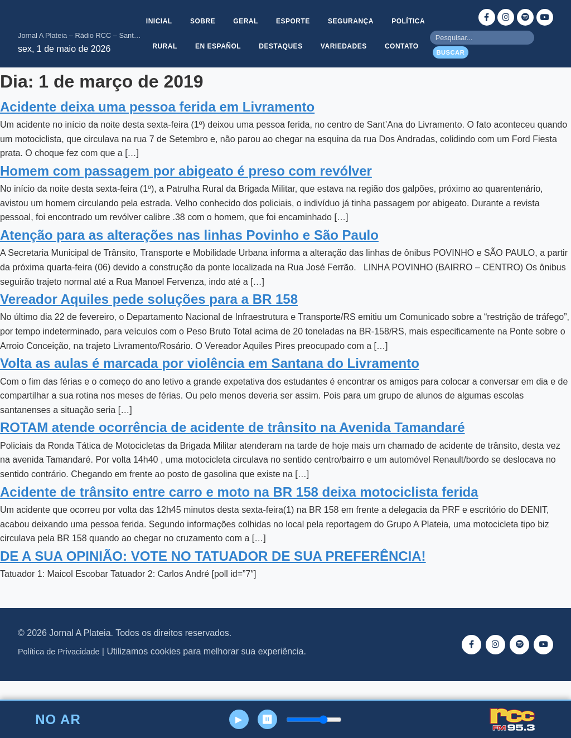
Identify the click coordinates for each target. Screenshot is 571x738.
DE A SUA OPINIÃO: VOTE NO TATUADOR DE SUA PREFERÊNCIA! (213, 577)
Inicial (181, 17)
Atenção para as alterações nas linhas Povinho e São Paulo (189, 256)
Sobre (226, 17)
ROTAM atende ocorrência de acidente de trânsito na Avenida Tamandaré (232, 449)
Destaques (334, 44)
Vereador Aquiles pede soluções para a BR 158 (149, 320)
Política (166, 44)
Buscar (450, 63)
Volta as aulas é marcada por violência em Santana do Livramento (209, 384)
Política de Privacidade (58, 673)
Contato (286, 71)
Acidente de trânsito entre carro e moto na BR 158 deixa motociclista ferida (239, 513)
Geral (271, 17)
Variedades (398, 44)
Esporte (320, 17)
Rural (215, 44)
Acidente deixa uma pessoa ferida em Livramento (157, 127)
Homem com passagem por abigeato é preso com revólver (186, 192)
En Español (270, 44)
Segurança (380, 17)
